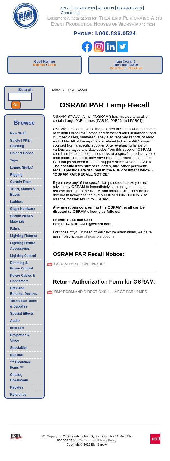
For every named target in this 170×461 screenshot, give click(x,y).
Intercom (17, 328)
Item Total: (121, 64)
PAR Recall (77, 90)
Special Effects (22, 314)
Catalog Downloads (19, 377)
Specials (17, 355)
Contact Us (86, 440)
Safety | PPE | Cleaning (20, 143)
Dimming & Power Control (21, 265)
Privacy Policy (106, 440)
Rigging (16, 175)
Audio (15, 321)
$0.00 (134, 64)
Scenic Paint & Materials (21, 218)
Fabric (15, 229)
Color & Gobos (22, 153)
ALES (66, 8)
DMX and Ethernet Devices (23, 291)
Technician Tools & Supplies (23, 303)
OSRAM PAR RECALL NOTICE (80, 264)
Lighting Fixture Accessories (22, 245)
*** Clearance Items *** (20, 365)
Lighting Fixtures (23, 236)
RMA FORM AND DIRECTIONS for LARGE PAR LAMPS (100, 292)
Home (55, 90)
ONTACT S (70, 13)
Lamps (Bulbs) (21, 167)
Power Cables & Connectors (22, 278)
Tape (14, 160)
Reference (18, 395)
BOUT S (106, 8)
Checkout (135, 68)
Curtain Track (20, 182)
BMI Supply (49, 436)
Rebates (16, 387)
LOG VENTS (129, 8)
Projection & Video (20, 338)
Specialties (19, 348)
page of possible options (95, 236)
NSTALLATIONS (84, 8)
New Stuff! (18, 133)
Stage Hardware (22, 209)
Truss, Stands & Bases (22, 191)
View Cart (117, 68)
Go (15, 105)
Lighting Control (23, 256)
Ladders (16, 202)
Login (52, 64)
